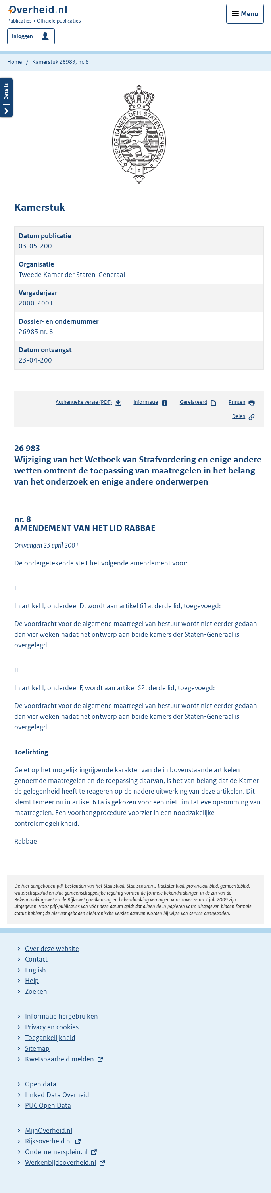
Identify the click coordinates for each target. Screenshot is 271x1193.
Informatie (150, 403)
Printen (242, 403)
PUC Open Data (48, 1105)
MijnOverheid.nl (48, 1130)
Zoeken (36, 991)
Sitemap (37, 1048)
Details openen (6, 97)
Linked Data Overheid (57, 1094)
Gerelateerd (198, 403)
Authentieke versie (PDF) (89, 403)
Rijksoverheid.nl (48, 1141)
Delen (243, 417)
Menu (249, 14)
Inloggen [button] (22, 36)
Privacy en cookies (52, 1027)
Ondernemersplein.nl (56, 1151)
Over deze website (52, 948)
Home (14, 61)
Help (32, 980)
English (35, 970)
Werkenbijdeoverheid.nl (60, 1162)
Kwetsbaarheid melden (59, 1059)
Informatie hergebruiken (61, 1016)
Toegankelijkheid (50, 1037)
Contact (36, 959)
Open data (40, 1084)
